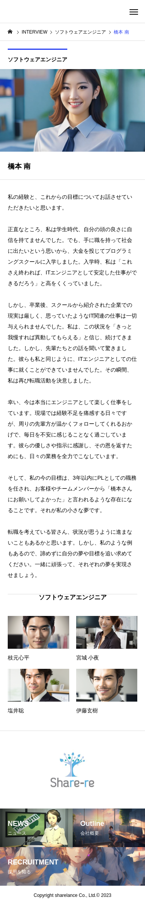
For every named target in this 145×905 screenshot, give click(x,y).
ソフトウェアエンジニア (37, 59)
